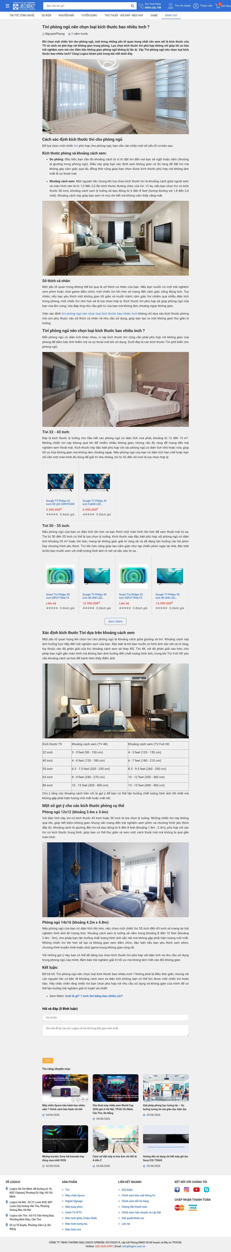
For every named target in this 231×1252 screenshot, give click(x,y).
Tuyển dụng (89, 15)
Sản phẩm (69, 1182)
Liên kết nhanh (129, 1182)
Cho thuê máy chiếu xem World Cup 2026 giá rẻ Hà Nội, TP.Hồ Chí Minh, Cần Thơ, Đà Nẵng (113, 1109)
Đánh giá (171, 15)
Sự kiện (46, 15)
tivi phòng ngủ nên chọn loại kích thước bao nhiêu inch (99, 313)
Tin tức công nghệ (22, 15)
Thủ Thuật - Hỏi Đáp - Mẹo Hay (124, 15)
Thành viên (202, 6)
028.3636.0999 (104, 1246)
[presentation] (70, 1047)
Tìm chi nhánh (179, 6)
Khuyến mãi (66, 15)
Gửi (48, 1060)
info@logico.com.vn (133, 1246)
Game (154, 15)
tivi (76, 146)
